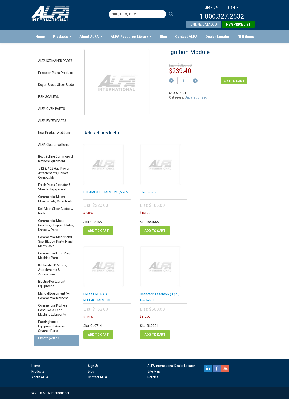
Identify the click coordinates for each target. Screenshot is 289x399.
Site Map (153, 371)
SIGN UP (211, 7)
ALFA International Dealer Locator (171, 366)
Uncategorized (48, 338)
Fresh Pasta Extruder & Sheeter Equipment (54, 187)
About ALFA (91, 37)
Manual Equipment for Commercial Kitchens (54, 296)
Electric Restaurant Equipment (51, 284)
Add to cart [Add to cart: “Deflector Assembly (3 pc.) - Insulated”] (154, 334)
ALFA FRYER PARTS (52, 120)
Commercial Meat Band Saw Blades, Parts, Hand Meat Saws (55, 241)
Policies (152, 377)
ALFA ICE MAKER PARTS (55, 61)
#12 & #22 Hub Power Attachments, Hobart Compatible (54, 173)
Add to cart (234, 81)
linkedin (208, 368)
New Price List (238, 24)
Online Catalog (203, 24)
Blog (163, 37)
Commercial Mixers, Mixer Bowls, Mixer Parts (55, 199)
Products (62, 37)
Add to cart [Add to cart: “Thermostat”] (154, 230)
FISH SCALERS (48, 97)
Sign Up (93, 366)
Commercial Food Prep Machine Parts (54, 255)
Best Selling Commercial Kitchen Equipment (55, 159)
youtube (225, 368)
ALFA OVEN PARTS (51, 108)
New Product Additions (54, 132)
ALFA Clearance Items (54, 144)
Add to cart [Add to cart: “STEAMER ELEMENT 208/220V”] (98, 230)
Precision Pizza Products (56, 73)
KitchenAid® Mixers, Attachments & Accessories (52, 269)
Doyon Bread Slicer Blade (56, 85)
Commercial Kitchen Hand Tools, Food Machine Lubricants (52, 310)
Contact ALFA (186, 37)
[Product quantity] (183, 80)
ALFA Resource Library (131, 37)
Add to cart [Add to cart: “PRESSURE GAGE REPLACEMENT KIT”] (98, 334)
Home (40, 37)
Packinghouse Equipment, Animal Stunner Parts (51, 326)
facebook (217, 368)
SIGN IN (233, 7)
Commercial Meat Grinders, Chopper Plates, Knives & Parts (56, 225)
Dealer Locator (217, 37)
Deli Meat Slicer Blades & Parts (55, 211)
